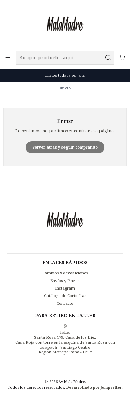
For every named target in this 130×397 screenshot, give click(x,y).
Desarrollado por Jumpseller (94, 387)
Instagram (65, 288)
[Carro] (122, 58)
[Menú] (7, 58)
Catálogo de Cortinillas (65, 295)
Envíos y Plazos (65, 280)
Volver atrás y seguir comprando (65, 147)
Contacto (65, 303)
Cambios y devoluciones (65, 273)
